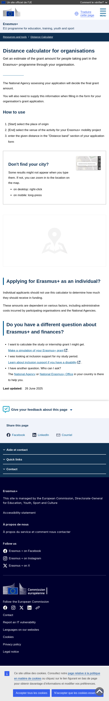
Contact (8, 615)
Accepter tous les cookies (31, 692)
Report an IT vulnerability (19, 622)
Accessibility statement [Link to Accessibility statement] (19, 512)
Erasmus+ (10, 491)
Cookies (8, 637)
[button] (76, 14)
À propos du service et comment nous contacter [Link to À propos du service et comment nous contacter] (36, 532)
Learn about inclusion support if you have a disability (42, 362)
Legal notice (11, 651)
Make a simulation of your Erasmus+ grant (36, 350)
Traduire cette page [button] (87, 13)
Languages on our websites (21, 629)
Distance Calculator (42, 36)
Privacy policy (12, 644)
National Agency (24, 374)
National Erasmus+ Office (56, 374)
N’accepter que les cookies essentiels (77, 692)
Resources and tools (15, 36)
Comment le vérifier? (93, 2)
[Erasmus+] (11, 12)
